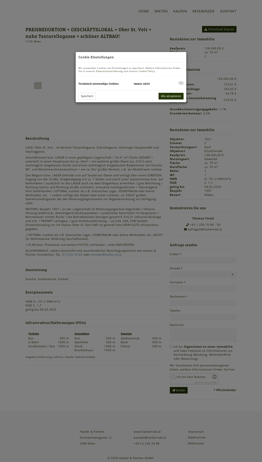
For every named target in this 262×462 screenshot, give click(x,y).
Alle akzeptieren (171, 96)
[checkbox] (181, 82)
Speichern (87, 96)
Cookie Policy (147, 71)
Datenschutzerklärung (109, 71)
